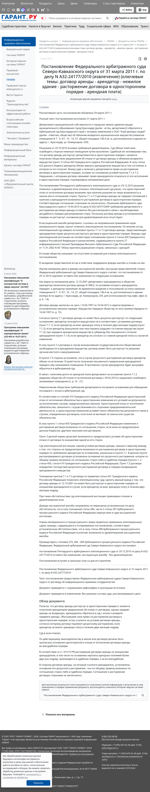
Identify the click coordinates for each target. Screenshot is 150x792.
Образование (129, 26)
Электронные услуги (18, 132)
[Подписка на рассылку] (3, 10)
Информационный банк (17, 150)
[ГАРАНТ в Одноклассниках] (38, 10)
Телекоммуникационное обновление (18, 173)
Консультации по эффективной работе (18, 112)
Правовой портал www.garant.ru (16, 87)
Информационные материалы (14, 157)
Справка (44, 107)
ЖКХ (116, 26)
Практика (70, 26)
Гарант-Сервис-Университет (64, 785)
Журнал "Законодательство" (17, 102)
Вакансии (27, 3)
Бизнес (57, 26)
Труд (82, 26)
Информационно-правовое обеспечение (17, 41)
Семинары (90, 3)
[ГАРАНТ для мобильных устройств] (8, 10)
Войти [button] (126, 10)
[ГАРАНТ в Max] (23, 10)
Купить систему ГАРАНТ (17, 165)
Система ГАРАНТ (15, 55)
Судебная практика (14, 26)
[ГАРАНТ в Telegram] (28, 10)
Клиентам (137, 3)
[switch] (43, 18)
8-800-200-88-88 (109, 736)
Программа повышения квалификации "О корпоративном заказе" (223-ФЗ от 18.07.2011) (16, 332)
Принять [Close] (38, 783)
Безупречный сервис (18, 49)
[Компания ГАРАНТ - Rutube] (43, 10)
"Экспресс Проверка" (18, 138)
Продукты (45, 3)
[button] (130, 18)
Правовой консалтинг (12, 72)
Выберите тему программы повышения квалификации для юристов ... (18, 368)
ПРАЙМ (10, 79)
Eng (142, 10)
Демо (74, 3)
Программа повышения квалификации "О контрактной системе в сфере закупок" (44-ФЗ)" (16, 282)
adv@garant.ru (109, 756)
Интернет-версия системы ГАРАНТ (16, 62)
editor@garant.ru (110, 748)
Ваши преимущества (16, 144)
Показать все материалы (58, 714)
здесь (114, 99)
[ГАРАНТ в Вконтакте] (13, 10)
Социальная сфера (99, 26)
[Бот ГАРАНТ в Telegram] (33, 10)
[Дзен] (18, 9)
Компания (8, 3)
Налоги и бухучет (40, 26)
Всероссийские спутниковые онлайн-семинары (18, 123)
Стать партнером (114, 3)
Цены (61, 3)
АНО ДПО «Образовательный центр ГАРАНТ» (18, 184)
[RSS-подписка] (48, 10)
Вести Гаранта (14, 95)
